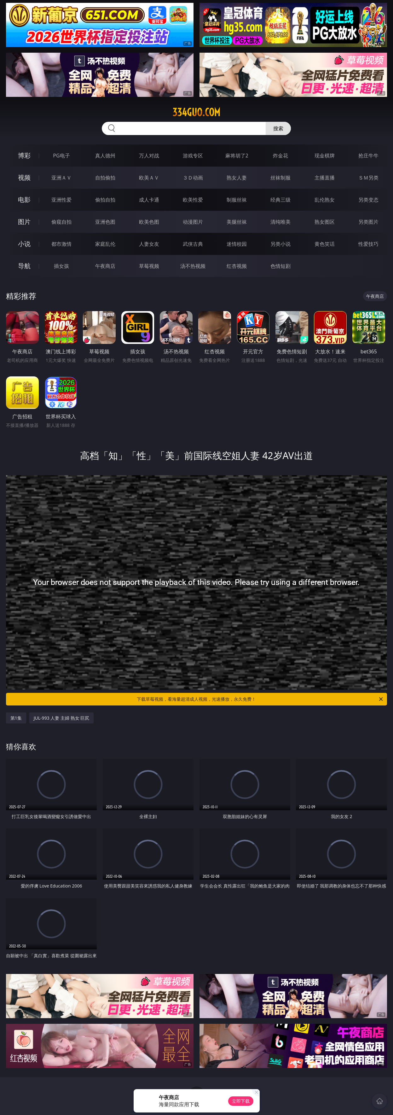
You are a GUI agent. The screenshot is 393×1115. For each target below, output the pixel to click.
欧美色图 (149, 221)
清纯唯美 (280, 221)
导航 (24, 266)
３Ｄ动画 (193, 177)
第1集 (16, 718)
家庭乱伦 (105, 243)
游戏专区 (193, 155)
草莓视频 (149, 266)
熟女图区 (325, 221)
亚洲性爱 (61, 199)
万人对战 (149, 155)
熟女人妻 (237, 177)
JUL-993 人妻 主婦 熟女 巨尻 (61, 718)
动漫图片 (193, 221)
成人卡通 (149, 199)
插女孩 (61, 266)
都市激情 (61, 243)
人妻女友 (149, 243)
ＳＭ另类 (368, 177)
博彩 (24, 155)
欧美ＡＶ (149, 177)
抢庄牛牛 (368, 155)
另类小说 (280, 243)
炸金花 (280, 155)
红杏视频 (237, 266)
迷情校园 (237, 243)
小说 (24, 243)
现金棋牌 (325, 155)
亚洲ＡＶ (61, 177)
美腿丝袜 (237, 221)
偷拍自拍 (105, 199)
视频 (24, 177)
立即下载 (241, 1101)
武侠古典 (193, 243)
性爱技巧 (368, 243)
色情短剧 (280, 266)
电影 (24, 199)
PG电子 (61, 155)
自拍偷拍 (105, 177)
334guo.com (196, 112)
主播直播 (325, 177)
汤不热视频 (192, 266)
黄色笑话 (325, 243)
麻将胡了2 (236, 155)
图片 (24, 221)
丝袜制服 (280, 177)
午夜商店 (105, 266)
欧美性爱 (193, 199)
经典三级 (280, 199)
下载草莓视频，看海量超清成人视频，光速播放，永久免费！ (260, 699)
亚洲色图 (105, 221)
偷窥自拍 (61, 221)
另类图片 (368, 221)
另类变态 (368, 199)
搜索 (278, 128)
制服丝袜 (237, 199)
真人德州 (105, 155)
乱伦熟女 (325, 199)
